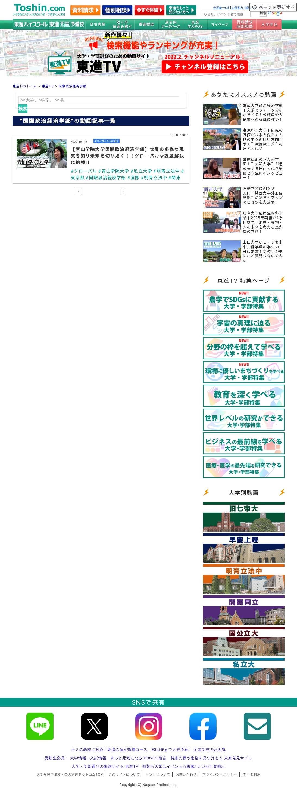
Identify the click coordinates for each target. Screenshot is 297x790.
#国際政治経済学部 (106, 177)
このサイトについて (124, 774)
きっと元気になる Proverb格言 (138, 758)
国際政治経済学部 (72, 86)
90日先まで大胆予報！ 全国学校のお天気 (189, 749)
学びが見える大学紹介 (108, 141)
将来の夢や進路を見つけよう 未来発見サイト (211, 758)
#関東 (174, 177)
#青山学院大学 (113, 171)
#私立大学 (141, 171)
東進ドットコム (25, 86)
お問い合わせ (186, 774)
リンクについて (158, 774)
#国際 (133, 177)
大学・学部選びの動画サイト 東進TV (104, 766)
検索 (22, 108)
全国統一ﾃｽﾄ (221, 7)
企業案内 (237, 7)
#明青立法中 (167, 171)
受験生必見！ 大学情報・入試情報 (76, 758)
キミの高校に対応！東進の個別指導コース (109, 749)
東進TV (48, 86)
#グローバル (84, 171)
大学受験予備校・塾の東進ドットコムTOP (70, 774)
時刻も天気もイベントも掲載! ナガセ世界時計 (183, 766)
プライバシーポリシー (219, 774)
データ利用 (251, 774)
